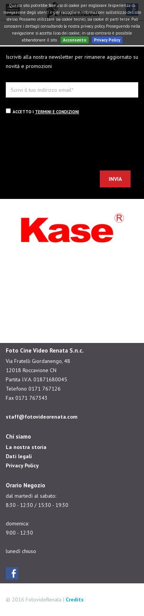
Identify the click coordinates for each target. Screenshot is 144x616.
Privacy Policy (107, 40)
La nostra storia (26, 447)
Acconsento (74, 40)
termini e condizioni (57, 111)
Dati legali (19, 456)
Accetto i (42, 111)
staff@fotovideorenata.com (42, 416)
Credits (75, 599)
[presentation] (64, 144)
